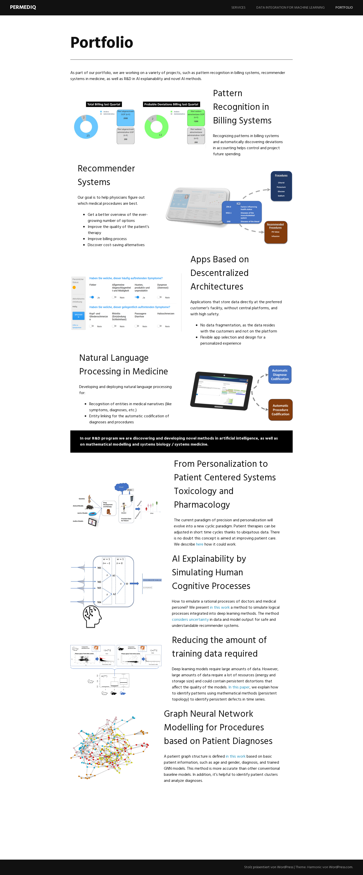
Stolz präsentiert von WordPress (268, 867)
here (199, 544)
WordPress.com (340, 867)
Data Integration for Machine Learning (290, 8)
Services (238, 8)
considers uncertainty (190, 619)
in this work (220, 607)
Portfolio (344, 8)
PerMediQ (23, 7)
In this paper (239, 687)
